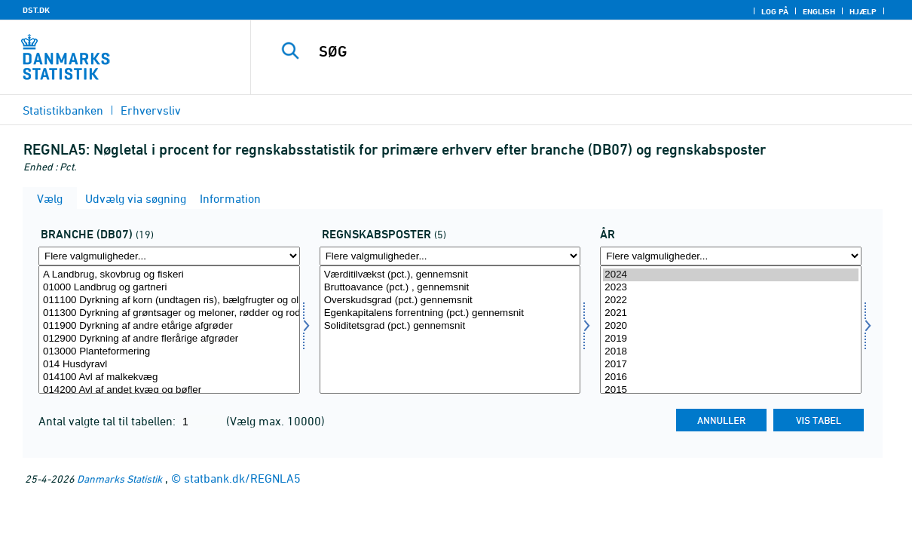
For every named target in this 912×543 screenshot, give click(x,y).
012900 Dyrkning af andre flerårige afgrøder (169, 339)
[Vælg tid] (731, 329)
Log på (774, 11)
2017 (730, 364)
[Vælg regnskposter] (450, 329)
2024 (730, 274)
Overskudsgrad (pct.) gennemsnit (450, 300)
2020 (730, 326)
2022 (730, 300)
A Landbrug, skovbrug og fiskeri (169, 274)
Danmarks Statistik (119, 478)
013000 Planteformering (169, 351)
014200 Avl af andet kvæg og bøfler (169, 390)
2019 (730, 339)
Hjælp (863, 11)
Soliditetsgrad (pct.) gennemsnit (450, 326)
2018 (730, 351)
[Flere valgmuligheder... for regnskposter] (450, 256)
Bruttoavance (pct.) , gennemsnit (450, 287)
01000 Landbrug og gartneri (169, 287)
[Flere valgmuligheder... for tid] (731, 256)
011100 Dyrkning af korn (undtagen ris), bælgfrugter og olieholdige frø (169, 300)
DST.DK (36, 10)
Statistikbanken (63, 110)
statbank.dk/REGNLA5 (242, 478)
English (819, 11)
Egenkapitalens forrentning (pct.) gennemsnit (450, 313)
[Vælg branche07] (169, 329)
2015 (730, 390)
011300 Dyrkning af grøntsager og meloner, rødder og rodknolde (169, 313)
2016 (730, 377)
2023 (730, 287)
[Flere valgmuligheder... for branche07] (169, 256)
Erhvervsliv (151, 110)
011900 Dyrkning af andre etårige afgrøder (169, 326)
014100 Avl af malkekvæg (169, 377)
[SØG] (574, 51)
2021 (730, 313)
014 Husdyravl (169, 364)
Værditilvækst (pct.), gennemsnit (450, 274)
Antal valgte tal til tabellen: (108, 421)
